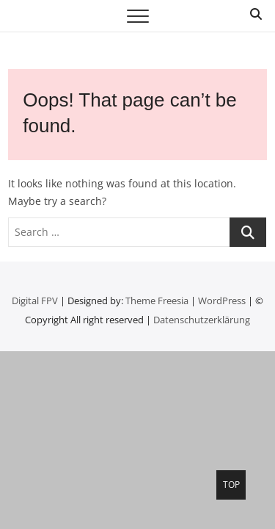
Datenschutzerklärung (201, 319)
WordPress (222, 300)
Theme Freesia (156, 300)
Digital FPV (35, 300)
